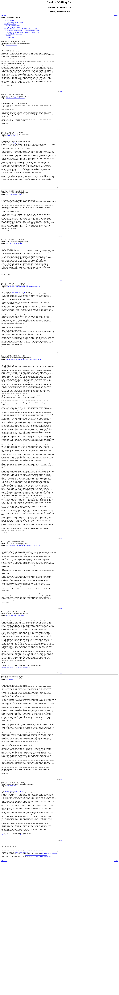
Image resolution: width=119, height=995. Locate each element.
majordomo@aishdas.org (49, 985)
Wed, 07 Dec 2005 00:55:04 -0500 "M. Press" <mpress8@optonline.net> (14, 705)
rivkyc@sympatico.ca (19, 156)
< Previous (4, 15)
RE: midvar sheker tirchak (12, 27)
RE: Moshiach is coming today (13, 22)
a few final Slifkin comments (13, 34)
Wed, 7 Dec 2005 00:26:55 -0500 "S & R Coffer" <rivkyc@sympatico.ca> (15, 624)
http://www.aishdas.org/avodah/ (36, 986)
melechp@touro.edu (7, 768)
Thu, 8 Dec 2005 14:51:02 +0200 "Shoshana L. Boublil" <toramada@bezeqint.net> (18, 904)
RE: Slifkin (7, 35)
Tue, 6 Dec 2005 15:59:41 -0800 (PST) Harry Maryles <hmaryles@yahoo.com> (15, 319)
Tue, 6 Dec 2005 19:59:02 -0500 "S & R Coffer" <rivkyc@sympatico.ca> (15, 214)
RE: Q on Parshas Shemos (12, 25)
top (61, 99)
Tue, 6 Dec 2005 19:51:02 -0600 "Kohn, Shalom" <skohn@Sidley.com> (15, 270)
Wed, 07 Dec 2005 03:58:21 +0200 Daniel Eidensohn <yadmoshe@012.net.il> (16, 403)
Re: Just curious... (9, 20)
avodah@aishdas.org (21, 983)
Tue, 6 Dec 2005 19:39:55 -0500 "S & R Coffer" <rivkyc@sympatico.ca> (15, 104)
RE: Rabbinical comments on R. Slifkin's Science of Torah (21, 29)
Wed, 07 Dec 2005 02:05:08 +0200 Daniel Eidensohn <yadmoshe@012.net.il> (16, 43)
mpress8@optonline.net (23, 768)
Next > (116, 15)
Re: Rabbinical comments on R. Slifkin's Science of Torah (21, 30)
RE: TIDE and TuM (10, 24)
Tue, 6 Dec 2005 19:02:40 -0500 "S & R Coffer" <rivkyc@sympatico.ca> (15, 146)
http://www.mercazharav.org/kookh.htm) (14, 964)
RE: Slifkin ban (9, 37)
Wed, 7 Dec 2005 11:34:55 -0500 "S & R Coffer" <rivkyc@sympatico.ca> (15, 779)
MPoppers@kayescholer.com (13, 912)
